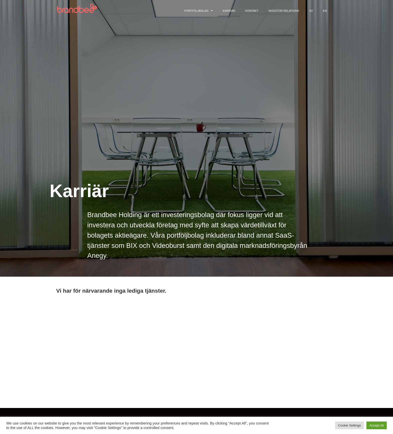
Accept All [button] (376, 425)
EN (325, 10)
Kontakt (251, 10)
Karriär (229, 10)
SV (311, 10)
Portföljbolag (198, 11)
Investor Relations (283, 10)
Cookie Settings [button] (349, 425)
